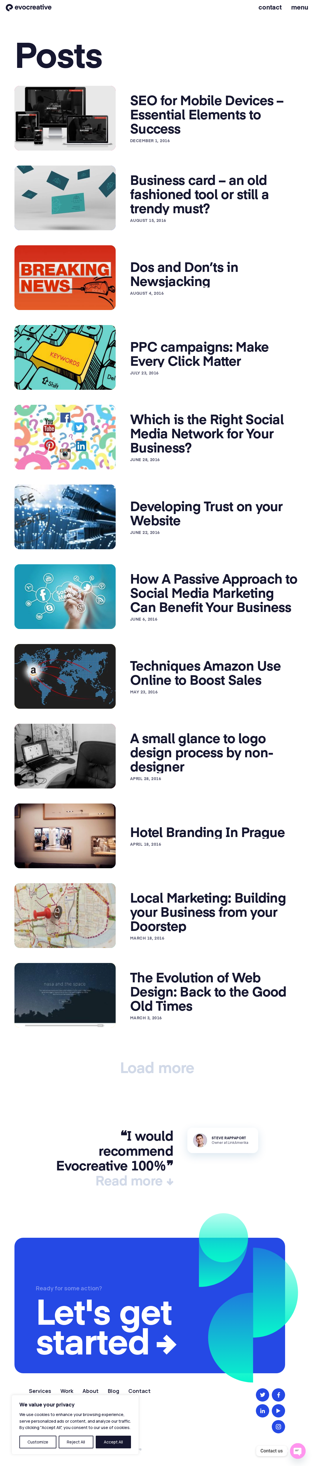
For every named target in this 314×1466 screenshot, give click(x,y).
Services (40, 1390)
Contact (270, 7)
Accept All (113, 1442)
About (90, 1390)
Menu (299, 7)
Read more (129, 1180)
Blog (113, 1390)
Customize (37, 1442)
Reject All (76, 1442)
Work (66, 1390)
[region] (75, 1424)
